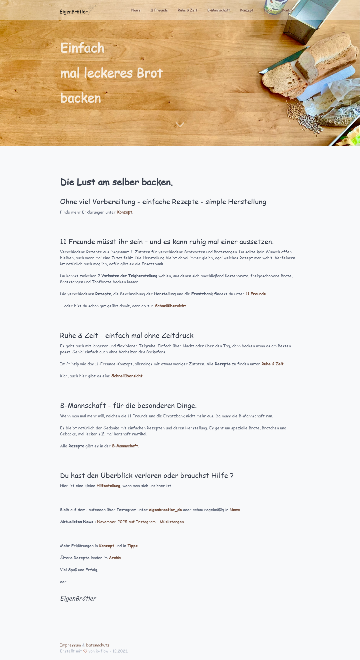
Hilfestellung (108, 485)
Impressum (70, 645)
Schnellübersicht (170, 306)
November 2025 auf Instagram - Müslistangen (140, 521)
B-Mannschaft (218, 10)
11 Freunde (159, 10)
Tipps (267, 10)
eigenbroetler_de (165, 509)
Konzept (246, 10)
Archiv (115, 557)
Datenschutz (98, 645)
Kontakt (288, 10)
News (135, 10)
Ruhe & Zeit (187, 10)
